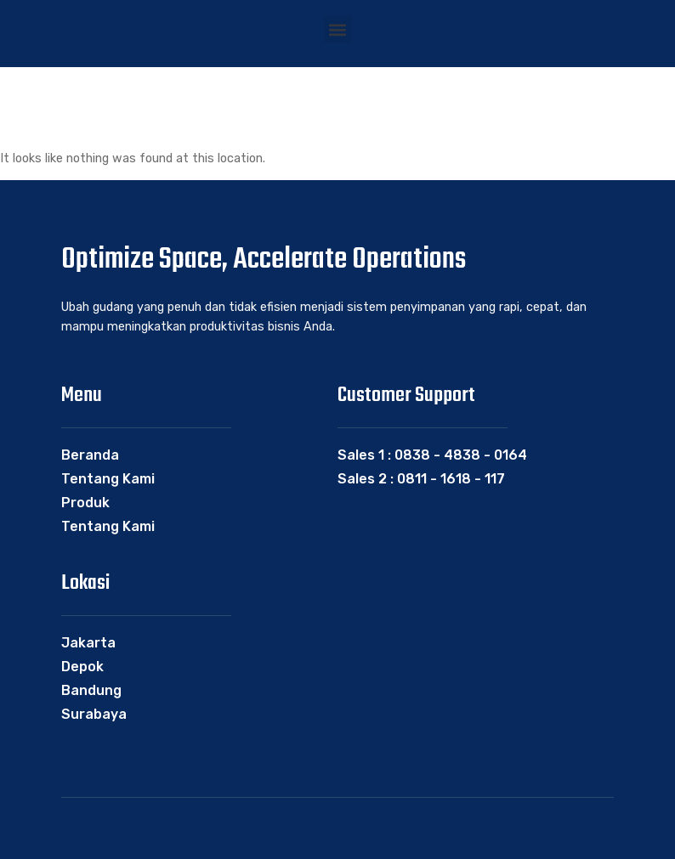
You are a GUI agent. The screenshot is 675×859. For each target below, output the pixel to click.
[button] (338, 29)
